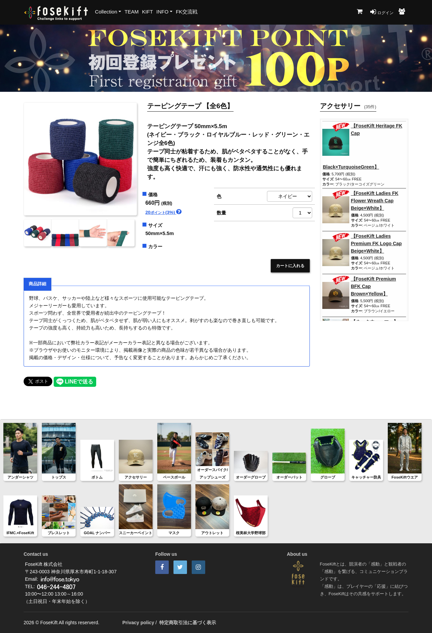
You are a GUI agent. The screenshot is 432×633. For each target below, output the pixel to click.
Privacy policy (138, 622)
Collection (106, 12)
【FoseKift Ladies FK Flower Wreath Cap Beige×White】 (375, 201)
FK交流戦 (186, 12)
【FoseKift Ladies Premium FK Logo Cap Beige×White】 (376, 243)
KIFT (147, 12)
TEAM (132, 12)
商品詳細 (37, 284)
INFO (162, 12)
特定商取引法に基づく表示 (187, 622)
